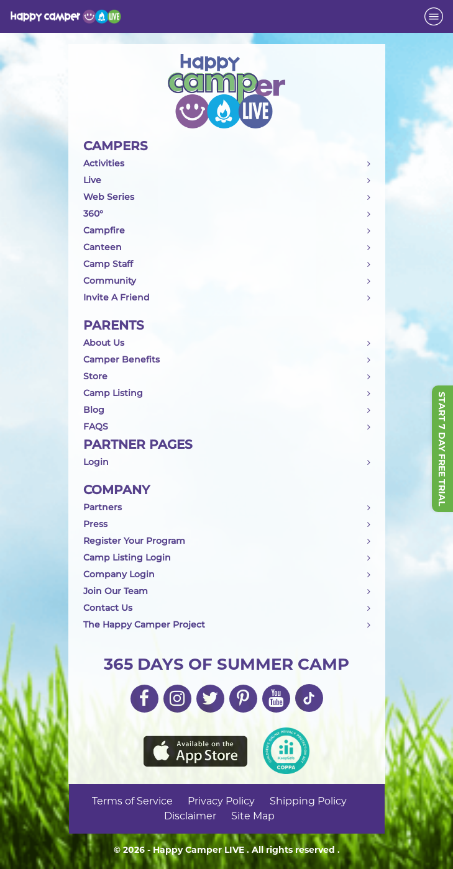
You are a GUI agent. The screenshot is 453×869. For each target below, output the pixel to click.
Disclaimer (190, 816)
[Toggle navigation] (433, 16)
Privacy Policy (221, 801)
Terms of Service (132, 801)
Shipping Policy (308, 801)
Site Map (253, 816)
